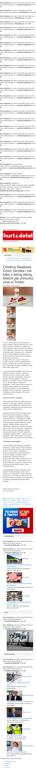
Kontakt (6, 765)
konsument (25, 500)
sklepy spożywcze (8, 506)
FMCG (5, 502)
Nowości (7, 255)
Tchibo (23, 498)
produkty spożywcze (21, 502)
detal (12, 502)
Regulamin (7, 763)
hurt (9, 502)
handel (19, 500)
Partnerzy (7, 767)
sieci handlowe (26, 504)
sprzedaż (13, 500)
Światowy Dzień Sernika (13, 498)
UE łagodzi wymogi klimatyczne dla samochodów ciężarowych (20, 646)
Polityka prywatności (10, 761)
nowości (5, 504)
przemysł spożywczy (15, 504)
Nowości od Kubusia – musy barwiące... (20, 258)
